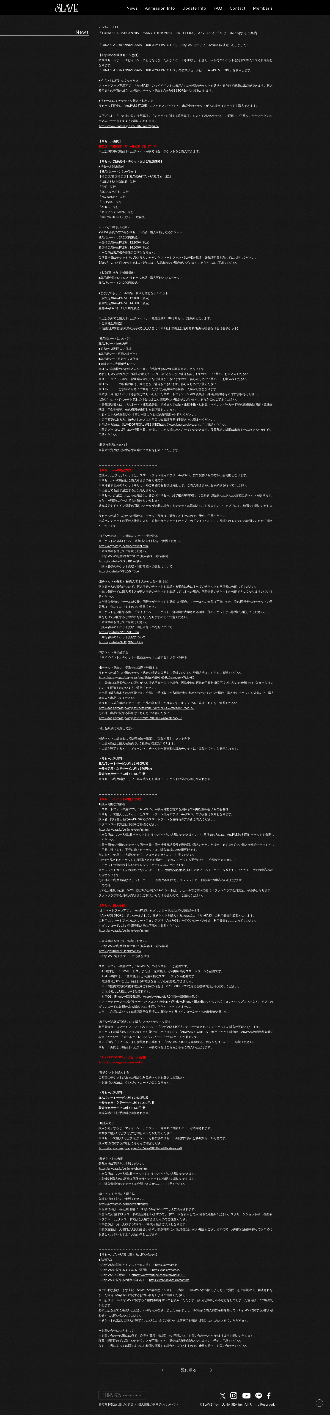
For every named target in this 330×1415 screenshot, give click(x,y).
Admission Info (160, 8)
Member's (263, 8)
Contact (237, 8)
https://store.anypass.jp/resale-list (121, 1062)
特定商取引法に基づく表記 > (117, 1404)
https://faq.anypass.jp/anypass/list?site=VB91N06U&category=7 (140, 718)
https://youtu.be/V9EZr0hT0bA (119, 571)
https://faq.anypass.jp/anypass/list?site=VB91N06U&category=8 (140, 1148)
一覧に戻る (187, 1370)
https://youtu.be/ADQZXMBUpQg (121, 642)
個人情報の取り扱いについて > (158, 1404)
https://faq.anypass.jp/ (166, 1270)
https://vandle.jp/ (176, 870)
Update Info (194, 8)
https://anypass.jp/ (167, 1265)
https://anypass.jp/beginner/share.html (123, 1168)
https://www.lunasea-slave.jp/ (178, 424)
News (132, 8)
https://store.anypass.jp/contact (169, 1280)
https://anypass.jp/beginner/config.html (124, 829)
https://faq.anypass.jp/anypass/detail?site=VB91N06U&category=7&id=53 (146, 708)
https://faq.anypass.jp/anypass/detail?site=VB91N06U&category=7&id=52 (146, 677)
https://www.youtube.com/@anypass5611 (159, 1275)
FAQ (218, 8)
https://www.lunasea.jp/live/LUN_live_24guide (129, 126)
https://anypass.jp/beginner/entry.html (123, 1204)
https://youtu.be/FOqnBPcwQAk (120, 561)
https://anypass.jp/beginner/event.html (123, 546)
